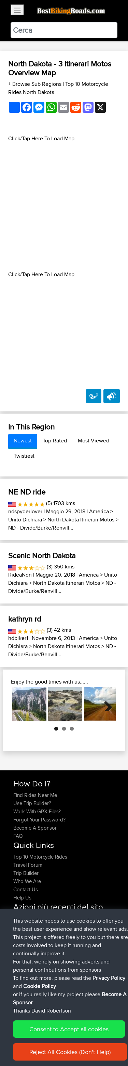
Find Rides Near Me (35, 795)
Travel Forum (27, 864)
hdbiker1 (18, 638)
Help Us (22, 897)
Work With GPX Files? (37, 811)
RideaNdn (20, 575)
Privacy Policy (109, 1037)
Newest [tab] (23, 440)
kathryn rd (24, 618)
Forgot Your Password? (39, 819)
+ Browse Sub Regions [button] (35, 84)
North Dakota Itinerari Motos (80, 519)
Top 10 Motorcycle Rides (40, 856)
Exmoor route (52, 926)
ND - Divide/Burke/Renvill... (40, 528)
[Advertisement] (64, 206)
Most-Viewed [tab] (93, 440)
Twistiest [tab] (24, 456)
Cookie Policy (39, 1045)
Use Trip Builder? (32, 803)
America (99, 511)
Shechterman (28, 959)
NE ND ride (26, 491)
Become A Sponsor (35, 827)
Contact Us (25, 889)
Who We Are (27, 881)
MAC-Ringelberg (32, 918)
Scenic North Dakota (42, 555)
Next (105, 704)
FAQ (18, 836)
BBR (86, 934)
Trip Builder (26, 873)
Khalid (20, 934)
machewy (24, 942)
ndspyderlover (25, 511)
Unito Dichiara (25, 519)
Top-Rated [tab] (55, 440)
